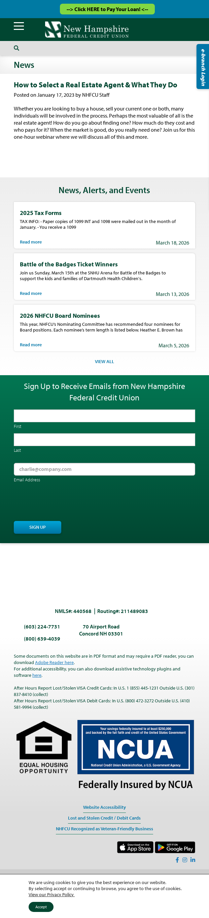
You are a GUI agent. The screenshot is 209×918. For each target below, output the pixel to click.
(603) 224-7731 (42, 626)
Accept (41, 906)
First (17, 426)
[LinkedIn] (192, 860)
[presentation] (65, 502)
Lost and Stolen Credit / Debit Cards (104, 818)
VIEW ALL (104, 361)
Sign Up (37, 527)
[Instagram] (184, 860)
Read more (31, 242)
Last (17, 450)
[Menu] (19, 26)
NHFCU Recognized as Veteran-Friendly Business (104, 829)
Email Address (27, 480)
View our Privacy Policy (52, 894)
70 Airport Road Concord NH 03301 (101, 630)
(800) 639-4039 (42, 638)
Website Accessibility (104, 807)
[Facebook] (177, 860)
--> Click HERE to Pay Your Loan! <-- (107, 9)
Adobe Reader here (54, 662)
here (36, 675)
